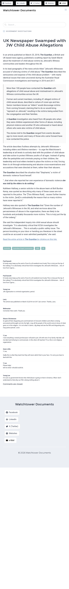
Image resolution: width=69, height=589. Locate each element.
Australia (7, 248)
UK (43, 248)
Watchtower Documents (34, 404)
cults (37, 248)
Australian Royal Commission (23, 248)
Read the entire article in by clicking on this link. (30, 239)
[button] (66, 9)
